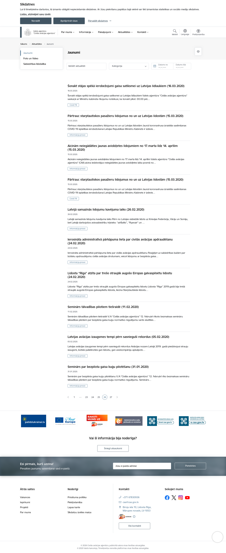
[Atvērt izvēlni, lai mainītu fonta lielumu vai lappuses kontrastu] (198, 33)
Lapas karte (74, 507)
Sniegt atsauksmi (113, 448)
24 (93, 397)
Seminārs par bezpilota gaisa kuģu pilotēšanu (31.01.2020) (108, 367)
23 (87, 397)
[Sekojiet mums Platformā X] (174, 497)
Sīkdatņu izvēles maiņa (79, 512)
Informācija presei (77, 135)
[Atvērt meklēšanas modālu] (174, 33)
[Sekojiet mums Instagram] (180, 497)
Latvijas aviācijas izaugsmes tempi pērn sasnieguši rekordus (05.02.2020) (118, 337)
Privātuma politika (77, 497)
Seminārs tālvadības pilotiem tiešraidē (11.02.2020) (103, 307)
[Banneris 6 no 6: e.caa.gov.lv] (192, 420)
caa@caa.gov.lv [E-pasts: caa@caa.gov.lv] (131, 502)
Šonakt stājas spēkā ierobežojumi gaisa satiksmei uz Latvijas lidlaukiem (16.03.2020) (126, 86)
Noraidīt (36, 20)
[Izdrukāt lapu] (198, 51)
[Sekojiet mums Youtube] (187, 497)
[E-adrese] (125, 516)
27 (111, 397)
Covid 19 (73, 105)
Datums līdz (181, 65)
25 (99, 397)
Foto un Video (30, 58)
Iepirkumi (25, 502)
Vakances (25, 497)
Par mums (25, 512)
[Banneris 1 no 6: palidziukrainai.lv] (33, 420)
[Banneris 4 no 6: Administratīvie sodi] (129, 420)
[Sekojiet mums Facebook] (167, 497)
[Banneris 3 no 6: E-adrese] (97, 420)
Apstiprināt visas (69, 20)
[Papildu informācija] (134, 516)
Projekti (24, 507)
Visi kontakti (134, 525)
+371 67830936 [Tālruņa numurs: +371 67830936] (131, 497)
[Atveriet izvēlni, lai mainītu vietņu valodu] (185, 32)
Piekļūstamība (75, 502)
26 (105, 397)
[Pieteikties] (190, 466)
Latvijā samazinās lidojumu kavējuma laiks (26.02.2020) (106, 209)
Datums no (163, 65)
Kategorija (117, 66)
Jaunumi (27, 52)
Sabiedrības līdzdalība (34, 63)
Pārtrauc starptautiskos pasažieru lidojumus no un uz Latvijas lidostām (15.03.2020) (125, 116)
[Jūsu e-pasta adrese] (142, 466)
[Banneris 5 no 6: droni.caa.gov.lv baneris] (160, 420)
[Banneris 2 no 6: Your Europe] (65, 420)
